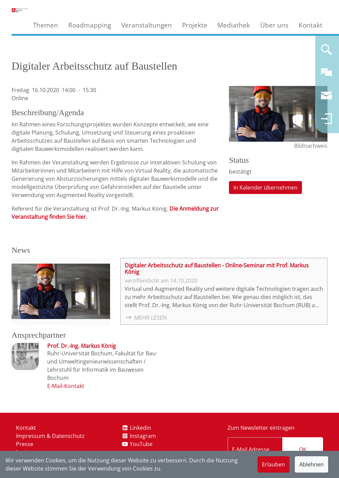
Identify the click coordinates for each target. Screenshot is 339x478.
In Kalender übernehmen (265, 187)
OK (302, 449)
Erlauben (273, 464)
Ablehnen (311, 464)
